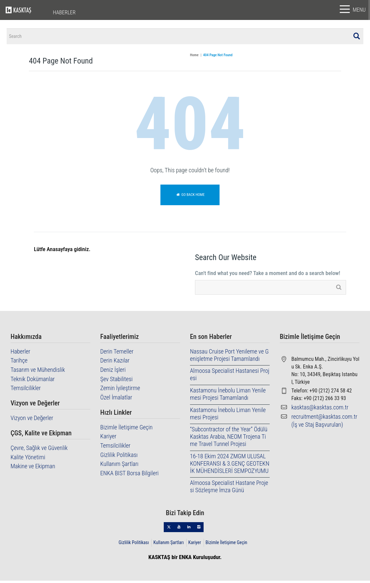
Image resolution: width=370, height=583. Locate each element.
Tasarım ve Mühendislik (38, 371)
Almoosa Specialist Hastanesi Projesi (229, 376)
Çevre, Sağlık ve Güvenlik (39, 450)
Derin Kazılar (115, 362)
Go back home (190, 197)
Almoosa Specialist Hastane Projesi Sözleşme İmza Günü (229, 489)
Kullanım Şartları (119, 466)
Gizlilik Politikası (119, 456)
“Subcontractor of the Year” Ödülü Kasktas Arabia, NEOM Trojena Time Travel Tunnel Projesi (228, 439)
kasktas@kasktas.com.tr (319, 409)
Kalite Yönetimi (28, 459)
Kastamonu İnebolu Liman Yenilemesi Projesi (228, 415)
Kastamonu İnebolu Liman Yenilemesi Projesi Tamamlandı (228, 396)
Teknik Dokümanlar (33, 380)
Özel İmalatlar (116, 399)
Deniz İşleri (113, 371)
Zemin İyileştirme (120, 390)
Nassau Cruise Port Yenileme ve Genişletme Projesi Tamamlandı (229, 357)
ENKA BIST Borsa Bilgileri (129, 475)
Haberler (20, 353)
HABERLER (64, 12)
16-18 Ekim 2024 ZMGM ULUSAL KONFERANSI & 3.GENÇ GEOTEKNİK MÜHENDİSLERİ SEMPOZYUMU (229, 465)
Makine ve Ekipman (33, 468)
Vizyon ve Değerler (32, 420)
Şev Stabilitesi (116, 380)
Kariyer (108, 438)
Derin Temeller (117, 353)
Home (194, 57)
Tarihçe (19, 362)
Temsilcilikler (26, 390)
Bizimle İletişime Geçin (126, 429)
